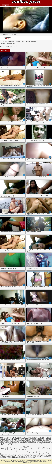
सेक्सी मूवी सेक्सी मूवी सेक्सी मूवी (43, 456)
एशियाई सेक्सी (18, 41)
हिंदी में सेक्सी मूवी (17, 448)
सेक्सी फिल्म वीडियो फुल (23, 455)
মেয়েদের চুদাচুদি (18, 447)
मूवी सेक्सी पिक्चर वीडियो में (18, 441)
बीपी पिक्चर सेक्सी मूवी (33, 439)
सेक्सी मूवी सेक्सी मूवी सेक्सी (31, 455)
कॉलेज (23, 41)
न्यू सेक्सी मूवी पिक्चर (18, 438)
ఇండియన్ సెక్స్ (14, 449)
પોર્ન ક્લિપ (11, 456)
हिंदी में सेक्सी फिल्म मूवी (5, 456)
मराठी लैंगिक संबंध (39, 455)
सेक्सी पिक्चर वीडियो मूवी (17, 444)
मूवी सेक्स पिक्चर (29, 451)
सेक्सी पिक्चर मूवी (13, 443)
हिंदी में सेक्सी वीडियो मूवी (16, 453)
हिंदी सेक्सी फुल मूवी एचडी (46, 455)
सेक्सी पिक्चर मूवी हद (36, 443)
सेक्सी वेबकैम (3, 43)
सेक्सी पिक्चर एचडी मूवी (32, 442)
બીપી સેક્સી (7, 447)
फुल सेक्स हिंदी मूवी (46, 453)
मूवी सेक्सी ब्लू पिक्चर (25, 441)
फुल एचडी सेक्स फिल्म (46, 438)
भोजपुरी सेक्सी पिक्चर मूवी (41, 440)
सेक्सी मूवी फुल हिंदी (40, 453)
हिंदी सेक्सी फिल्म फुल (27, 456)
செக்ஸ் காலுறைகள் (36, 449)
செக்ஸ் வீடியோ (18, 452)
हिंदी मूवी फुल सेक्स (23, 448)
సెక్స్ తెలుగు (30, 453)
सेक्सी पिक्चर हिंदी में (44, 451)
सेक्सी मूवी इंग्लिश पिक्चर (11, 43)
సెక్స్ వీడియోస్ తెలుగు (24, 447)
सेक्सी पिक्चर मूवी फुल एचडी (28, 443)
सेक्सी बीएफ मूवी (8, 448)
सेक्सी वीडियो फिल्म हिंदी (31, 457)
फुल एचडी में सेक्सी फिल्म (39, 438)
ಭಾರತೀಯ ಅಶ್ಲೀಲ (16, 456)
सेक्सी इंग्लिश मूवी (40, 447)
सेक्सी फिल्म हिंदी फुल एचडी (31, 454)
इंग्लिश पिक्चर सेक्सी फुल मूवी (28, 437)
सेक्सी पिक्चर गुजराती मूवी (41, 442)
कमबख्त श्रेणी (17, 5)
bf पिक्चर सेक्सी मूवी (3, 437)
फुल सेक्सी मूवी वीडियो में (16, 439)
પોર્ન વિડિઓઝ (21, 456)
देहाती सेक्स (31, 449)
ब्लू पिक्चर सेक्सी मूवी (11, 440)
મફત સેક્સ (34, 448)
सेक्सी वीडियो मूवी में (8, 454)
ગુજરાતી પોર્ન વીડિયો (20, 449)
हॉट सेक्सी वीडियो (26, 449)
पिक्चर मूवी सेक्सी (25, 438)
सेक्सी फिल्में (15, 457)
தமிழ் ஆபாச (38, 451)
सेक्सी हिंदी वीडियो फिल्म (15, 454)
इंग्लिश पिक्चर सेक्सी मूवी (37, 437)
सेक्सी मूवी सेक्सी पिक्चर (26, 2)
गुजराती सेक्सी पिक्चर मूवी (11, 438)
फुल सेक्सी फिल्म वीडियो (40, 452)
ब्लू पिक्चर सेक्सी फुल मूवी (4, 440)
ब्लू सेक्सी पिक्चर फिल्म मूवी (26, 440)
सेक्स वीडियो (34, 451)
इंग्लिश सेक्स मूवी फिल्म (45, 448)
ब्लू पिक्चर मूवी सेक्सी (48, 439)
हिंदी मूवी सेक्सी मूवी (12, 447)
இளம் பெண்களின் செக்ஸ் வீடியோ (9, 451)
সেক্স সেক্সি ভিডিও (24, 457)
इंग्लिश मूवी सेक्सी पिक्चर (45, 437)
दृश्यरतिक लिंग (28, 41)
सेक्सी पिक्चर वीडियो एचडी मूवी (8, 444)
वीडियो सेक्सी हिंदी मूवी (47, 454)
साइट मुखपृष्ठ (5, 5)
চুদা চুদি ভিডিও (2, 447)
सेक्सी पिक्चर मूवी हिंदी (42, 443)
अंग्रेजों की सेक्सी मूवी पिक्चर (19, 437)
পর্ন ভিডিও (32, 456)
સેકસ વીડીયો (31, 447)
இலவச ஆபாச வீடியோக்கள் (21, 451)
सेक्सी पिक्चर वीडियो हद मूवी (26, 444)
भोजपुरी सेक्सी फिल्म (24, 452)
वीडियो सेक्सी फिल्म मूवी (6, 452)
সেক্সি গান (36, 456)
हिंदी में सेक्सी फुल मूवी (46, 447)
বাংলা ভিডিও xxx (39, 448)
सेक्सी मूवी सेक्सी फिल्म (9, 455)
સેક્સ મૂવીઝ (19, 457)
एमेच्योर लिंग (12, 41)
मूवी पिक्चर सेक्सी (48, 440)
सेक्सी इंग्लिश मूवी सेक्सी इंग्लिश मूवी (23, 442)
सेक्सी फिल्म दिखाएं (29, 448)
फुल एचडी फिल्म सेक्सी (31, 438)
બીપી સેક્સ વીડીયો (10, 457)
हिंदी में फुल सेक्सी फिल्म (23, 454)
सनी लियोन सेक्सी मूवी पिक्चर (42, 441)
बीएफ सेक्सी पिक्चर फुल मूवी (25, 439)
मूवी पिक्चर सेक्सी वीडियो (4, 441)
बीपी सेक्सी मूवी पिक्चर (40, 439)
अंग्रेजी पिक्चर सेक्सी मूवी (10, 437)
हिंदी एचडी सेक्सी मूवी (16, 455)
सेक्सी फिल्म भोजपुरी (8, 449)
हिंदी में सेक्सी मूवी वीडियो (8, 453)
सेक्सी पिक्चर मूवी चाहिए (19, 443)
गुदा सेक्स (34, 452)
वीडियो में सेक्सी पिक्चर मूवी (33, 441)
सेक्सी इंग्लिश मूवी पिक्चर (13, 442)
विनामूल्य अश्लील (30, 452)
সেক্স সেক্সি (35, 447)
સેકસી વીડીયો (12, 452)
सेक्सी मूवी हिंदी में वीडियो (39, 454)
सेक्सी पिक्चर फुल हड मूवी (6, 443)
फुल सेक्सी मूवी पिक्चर (9, 439)
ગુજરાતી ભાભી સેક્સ (44, 449)
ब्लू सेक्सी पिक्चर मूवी (34, 440)
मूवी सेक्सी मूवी (4, 457)
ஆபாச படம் (34, 453)
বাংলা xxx (12, 448)
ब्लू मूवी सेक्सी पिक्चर (18, 440)
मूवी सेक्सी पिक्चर (11, 441)
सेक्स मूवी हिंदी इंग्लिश (6, 442)
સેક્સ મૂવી (45, 452)
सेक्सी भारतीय (34, 41)
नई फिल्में (11, 5)
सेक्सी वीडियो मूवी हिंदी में (24, 453)
